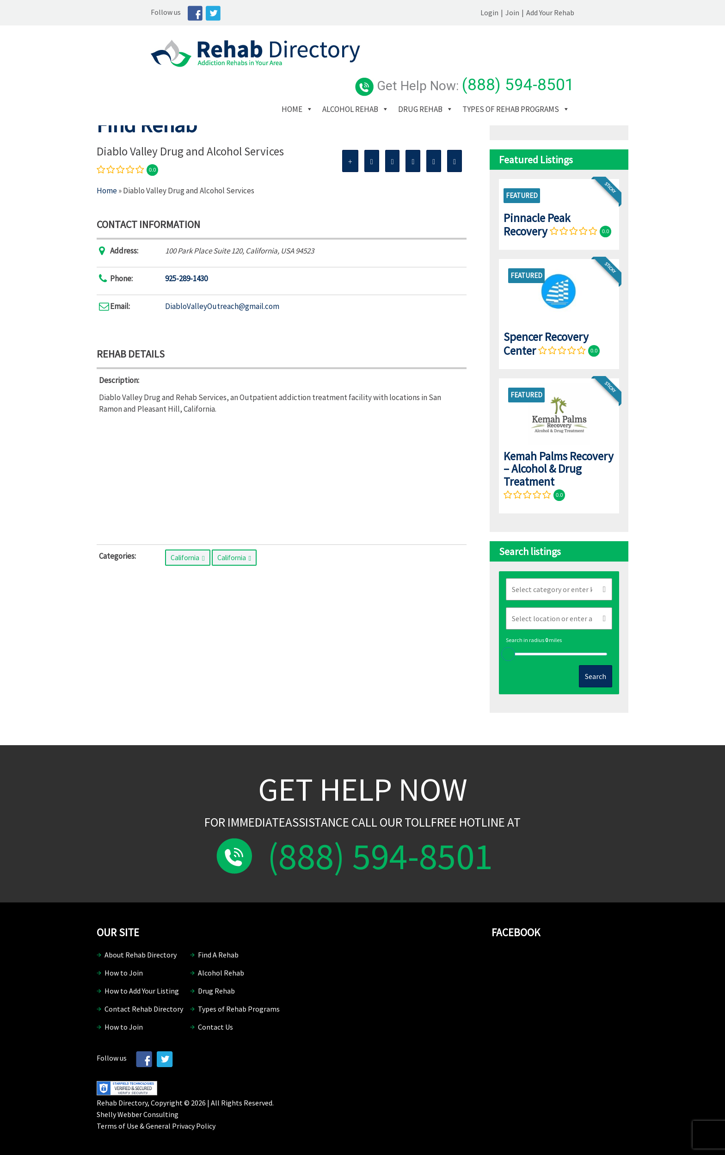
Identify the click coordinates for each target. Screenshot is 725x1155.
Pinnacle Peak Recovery (537, 224)
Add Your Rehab (604, 12)
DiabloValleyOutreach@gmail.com (222, 306)
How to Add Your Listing (141, 990)
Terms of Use (117, 1125)
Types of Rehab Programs (390, 83)
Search (595, 676)
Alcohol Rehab (410, 69)
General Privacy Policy (180, 1125)
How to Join (123, 972)
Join (566, 12)
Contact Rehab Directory (143, 1008)
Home (352, 69)
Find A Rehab (218, 954)
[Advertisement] (281, 477)
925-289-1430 (186, 278)
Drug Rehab (480, 69)
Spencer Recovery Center (546, 343)
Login (544, 12)
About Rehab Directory (140, 954)
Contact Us (215, 1026)
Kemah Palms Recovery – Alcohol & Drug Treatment (559, 469)
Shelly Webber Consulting (137, 1114)
